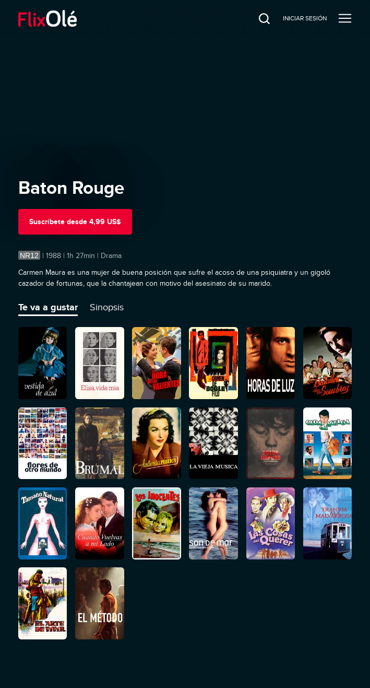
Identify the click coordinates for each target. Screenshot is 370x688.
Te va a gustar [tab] (48, 307)
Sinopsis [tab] (107, 307)
